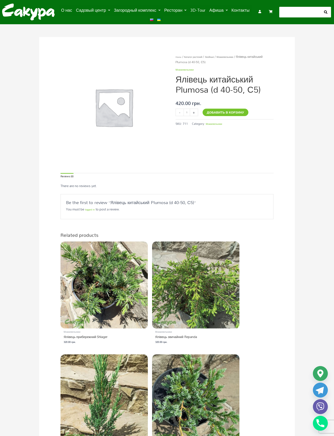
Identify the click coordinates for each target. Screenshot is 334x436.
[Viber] (320, 406)
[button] (95, 10)
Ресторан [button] (164, 9)
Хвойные (219, 54)
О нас (72, 9)
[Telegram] (320, 390)
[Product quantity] (188, 110)
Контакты (221, 9)
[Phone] (320, 423)
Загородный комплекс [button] (132, 9)
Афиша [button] (202, 9)
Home (180, 54)
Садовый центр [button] (95, 9)
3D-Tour (184, 9)
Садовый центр (151, 367)
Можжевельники (239, 54)
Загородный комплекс (220, 367)
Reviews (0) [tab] (68, 175)
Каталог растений (198, 54)
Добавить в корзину (227, 110)
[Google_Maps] (320, 373)
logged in (91, 209)
